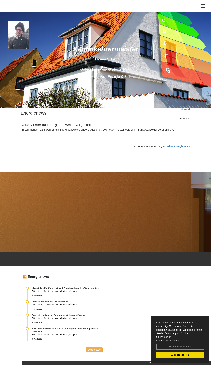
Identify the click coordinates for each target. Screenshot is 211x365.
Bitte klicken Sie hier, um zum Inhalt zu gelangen (54, 291)
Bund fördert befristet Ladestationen (50, 301)
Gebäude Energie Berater (178, 146)
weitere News (94, 350)
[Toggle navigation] (203, 8)
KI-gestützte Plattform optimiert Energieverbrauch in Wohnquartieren (66, 288)
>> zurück (185, 109)
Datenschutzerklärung (167, 340)
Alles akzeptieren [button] (180, 355)
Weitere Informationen (180, 346)
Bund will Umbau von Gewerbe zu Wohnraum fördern (58, 315)
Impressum (165, 337)
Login (149, 362)
